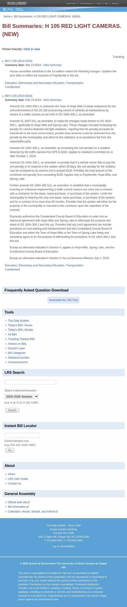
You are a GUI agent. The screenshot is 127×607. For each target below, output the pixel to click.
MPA (106, 3)
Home (7, 16)
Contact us (14, 483)
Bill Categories (16, 352)
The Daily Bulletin (18, 320)
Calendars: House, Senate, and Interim (33, 511)
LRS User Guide (18, 479)
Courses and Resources (86, 3)
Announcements (18, 362)
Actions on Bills (17, 343)
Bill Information (18, 506)
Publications (115, 3)
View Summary (52, 65)
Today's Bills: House (20, 325)
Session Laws (16, 348)
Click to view (31, 49)
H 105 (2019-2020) (20, 61)
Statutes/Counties (19, 357)
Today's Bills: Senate (20, 329)
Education (11, 83)
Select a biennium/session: (21, 390)
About (11, 474)
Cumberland (12, 87)
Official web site (19, 502)
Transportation (75, 83)
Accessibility (68, 546)
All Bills (12, 334)
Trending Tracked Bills (21, 339)
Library (99, 3)
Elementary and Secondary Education (41, 83)
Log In (55, 546)
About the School (71, 3)
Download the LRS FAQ (63, 300)
